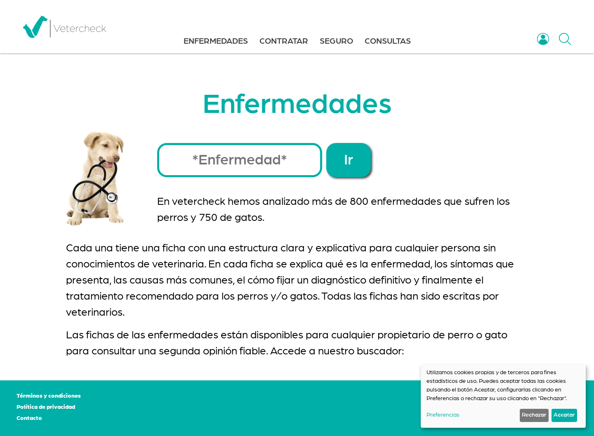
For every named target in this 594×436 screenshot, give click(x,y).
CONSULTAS (388, 41)
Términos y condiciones (48, 396)
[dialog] (503, 396)
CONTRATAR (283, 41)
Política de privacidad (45, 407)
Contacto (29, 418)
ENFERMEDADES (216, 41)
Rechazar (534, 415)
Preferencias (443, 415)
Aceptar (564, 415)
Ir (348, 160)
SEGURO (336, 41)
